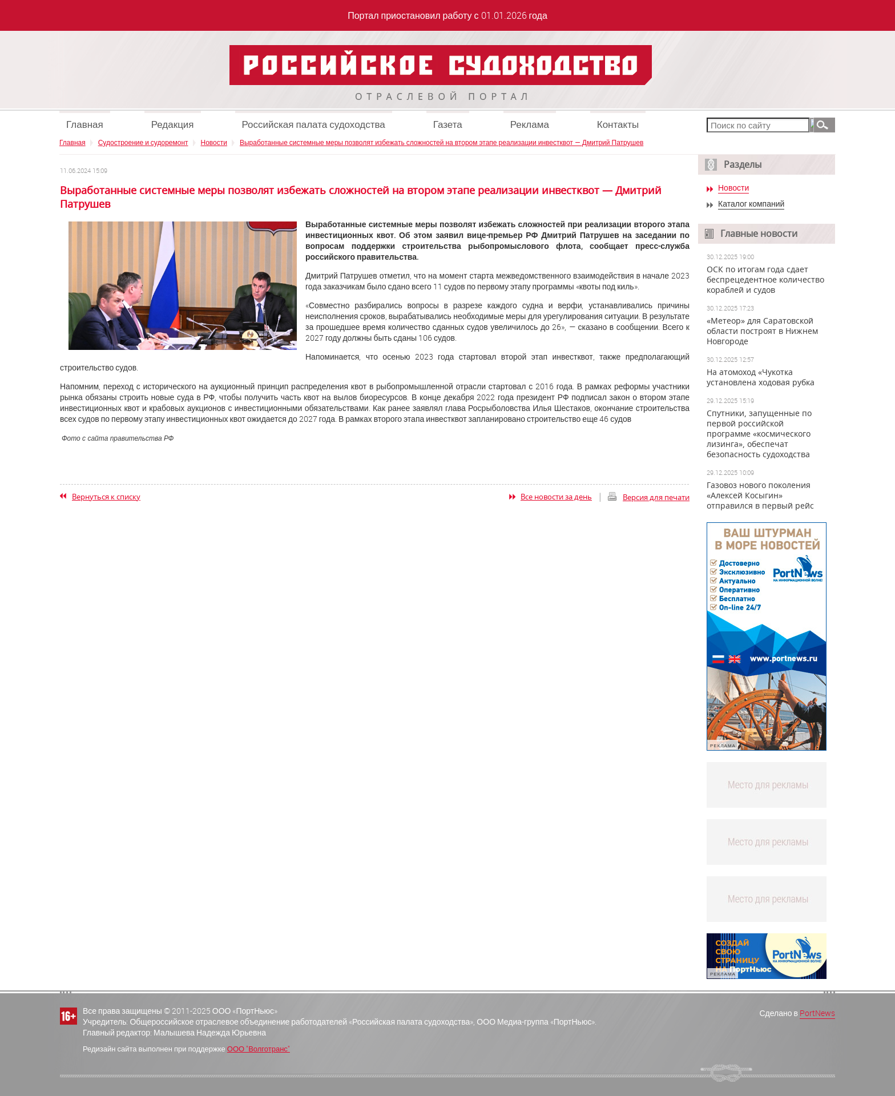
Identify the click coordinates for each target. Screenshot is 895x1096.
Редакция (172, 124)
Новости (214, 142)
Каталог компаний (751, 204)
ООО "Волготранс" (258, 1048)
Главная (84, 124)
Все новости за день (556, 496)
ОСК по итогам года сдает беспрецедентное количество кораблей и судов (765, 279)
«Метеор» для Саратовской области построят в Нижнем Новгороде (762, 331)
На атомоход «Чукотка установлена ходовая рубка (761, 377)
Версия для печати (656, 497)
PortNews (817, 1013)
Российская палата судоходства (313, 124)
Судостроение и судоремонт (143, 142)
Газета (447, 124)
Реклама (529, 124)
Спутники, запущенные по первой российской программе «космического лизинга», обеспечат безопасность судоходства (759, 434)
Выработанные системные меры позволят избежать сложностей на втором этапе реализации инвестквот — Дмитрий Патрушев (441, 142)
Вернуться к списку (106, 496)
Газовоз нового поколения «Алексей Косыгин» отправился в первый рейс (760, 495)
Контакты (618, 124)
